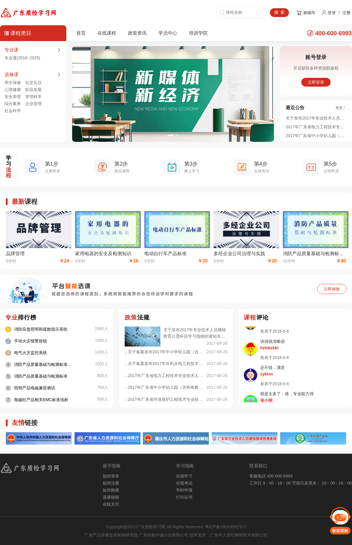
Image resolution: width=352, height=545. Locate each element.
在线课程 (106, 33)
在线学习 (184, 476)
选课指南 (111, 497)
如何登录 (111, 476)
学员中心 (167, 33)
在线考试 (184, 483)
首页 (81, 33)
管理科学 (33, 96)
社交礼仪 (33, 82)
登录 (332, 12)
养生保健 (12, 82)
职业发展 (33, 89)
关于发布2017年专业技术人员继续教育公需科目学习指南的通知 (316, 118)
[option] (173, 94)
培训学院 (198, 33)
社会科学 (12, 110)
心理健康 (12, 89)
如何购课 (111, 490)
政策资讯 (137, 33)
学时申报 (184, 490)
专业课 (11, 49)
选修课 (11, 74)
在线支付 (111, 504)
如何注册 (111, 483)
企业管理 (33, 103)
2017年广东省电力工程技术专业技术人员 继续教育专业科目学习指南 (316, 127)
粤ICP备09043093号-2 (225, 526)
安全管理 (12, 96)
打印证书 (184, 497)
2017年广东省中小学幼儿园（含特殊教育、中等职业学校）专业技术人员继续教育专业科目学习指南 (316, 135)
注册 (346, 12)
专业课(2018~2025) (22, 57)
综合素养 (12, 103)
